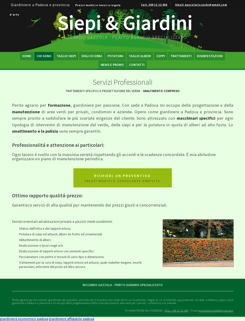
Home (26, 56)
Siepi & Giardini (125, 22)
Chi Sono (44, 56)
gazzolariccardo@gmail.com (216, 310)
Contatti (137, 65)
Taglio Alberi (140, 56)
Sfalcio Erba (91, 56)
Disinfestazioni (210, 56)
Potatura (115, 56)
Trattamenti (181, 56)
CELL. (176, 310)
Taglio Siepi (66, 56)
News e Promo (112, 65)
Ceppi (160, 56)
